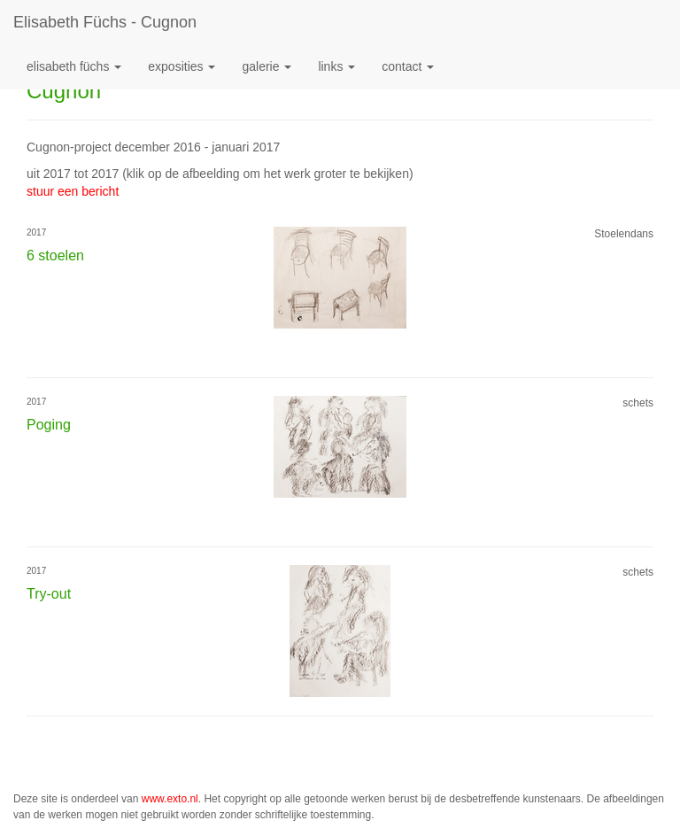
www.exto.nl (170, 799)
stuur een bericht (73, 191)
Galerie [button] (266, 66)
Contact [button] (408, 66)
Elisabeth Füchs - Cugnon (105, 22)
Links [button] (336, 66)
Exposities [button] (181, 66)
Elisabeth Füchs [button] (74, 66)
